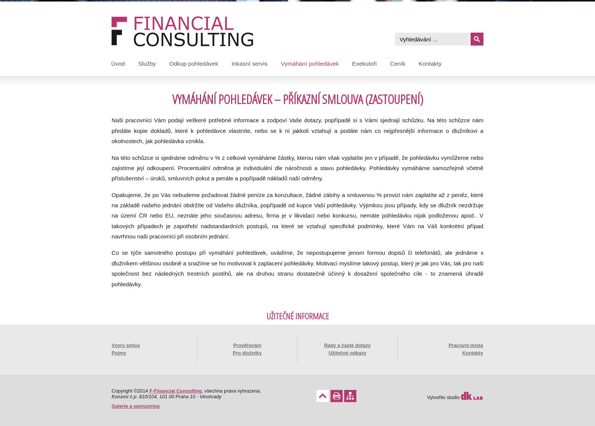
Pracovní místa (466, 345)
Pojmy (119, 353)
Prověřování (247, 345)
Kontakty (472, 353)
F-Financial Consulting (176, 391)
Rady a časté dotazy (347, 345)
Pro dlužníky (247, 353)
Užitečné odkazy (348, 353)
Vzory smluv (126, 345)
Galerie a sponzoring (136, 406)
